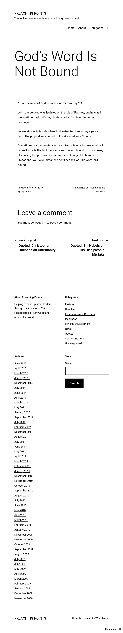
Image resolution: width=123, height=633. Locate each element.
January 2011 (22, 471)
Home (70, 28)
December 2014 (23, 382)
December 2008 (23, 593)
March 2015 (21, 373)
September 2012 (23, 417)
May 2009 (20, 568)
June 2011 (20, 446)
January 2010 (22, 529)
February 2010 (22, 524)
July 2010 (20, 500)
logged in (40, 222)
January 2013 (22, 412)
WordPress (101, 618)
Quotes (69, 333)
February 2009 (22, 583)
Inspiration (71, 318)
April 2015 (20, 368)
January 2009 (22, 588)
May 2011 (20, 451)
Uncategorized (73, 343)
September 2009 (23, 549)
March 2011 (21, 461)
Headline (70, 309)
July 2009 (20, 559)
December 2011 (23, 431)
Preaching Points (30, 13)
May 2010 (20, 510)
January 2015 (22, 378)
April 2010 (20, 515)
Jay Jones (26, 191)
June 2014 (20, 392)
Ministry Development (77, 323)
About (82, 28)
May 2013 (20, 407)
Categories (96, 28)
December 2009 (23, 534)
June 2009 (20, 563)
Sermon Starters (74, 338)
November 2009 (23, 539)
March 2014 (21, 402)
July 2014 (20, 387)
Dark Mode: (113, 629)
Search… (70, 363)
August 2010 (21, 495)
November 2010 (23, 480)
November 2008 (23, 598)
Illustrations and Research (80, 314)
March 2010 (21, 520)
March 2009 (21, 578)
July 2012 (20, 422)
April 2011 (20, 456)
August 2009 (21, 554)
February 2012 (22, 426)
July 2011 (20, 441)
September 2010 (23, 490)
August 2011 (21, 436)
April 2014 (20, 397)
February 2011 (22, 466)
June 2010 (20, 505)
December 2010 (23, 475)
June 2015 (20, 363)
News (68, 328)
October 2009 (22, 544)
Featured (70, 304)
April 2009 (20, 573)
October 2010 (22, 485)
